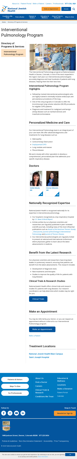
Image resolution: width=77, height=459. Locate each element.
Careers (49, 3)
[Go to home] (13, 9)
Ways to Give (69, 17)
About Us (15, 3)
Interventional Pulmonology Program (13, 52)
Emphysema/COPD (39, 144)
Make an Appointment (51, 9)
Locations (61, 385)
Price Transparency (61, 441)
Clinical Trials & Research (57, 17)
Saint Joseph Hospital (39, 357)
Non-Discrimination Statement (30, 441)
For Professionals (15, 393)
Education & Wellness (45, 17)
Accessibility (48, 441)
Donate (66, 9)
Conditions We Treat (7, 17)
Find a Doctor (19, 17)
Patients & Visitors (32, 17)
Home (4, 22)
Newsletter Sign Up (64, 413)
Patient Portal (26, 3)
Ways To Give (15, 386)
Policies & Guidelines (9, 441)
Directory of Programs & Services (12, 45)
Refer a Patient (38, 3)
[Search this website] (74, 9)
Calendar (60, 396)
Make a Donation (64, 388)
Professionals (58, 3)
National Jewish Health (13, 446)
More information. (43, 456)
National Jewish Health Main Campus (46, 354)
